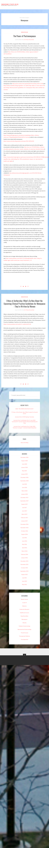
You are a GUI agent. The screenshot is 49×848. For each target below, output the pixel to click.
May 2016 (24, 544)
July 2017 (24, 507)
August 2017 (24, 504)
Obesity (24, 622)
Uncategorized (24, 639)
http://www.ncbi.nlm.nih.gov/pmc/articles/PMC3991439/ (19, 141)
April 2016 (24, 547)
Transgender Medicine (24, 636)
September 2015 (24, 571)
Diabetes (24, 606)
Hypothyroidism (24, 616)
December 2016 (24, 524)
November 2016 (24, 527)
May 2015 (24, 584)
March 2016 (24, 551)
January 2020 (24, 467)
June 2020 (24, 464)
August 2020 (24, 460)
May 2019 (24, 470)
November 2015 (24, 564)
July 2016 (24, 537)
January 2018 (24, 494)
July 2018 (24, 484)
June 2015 (24, 581)
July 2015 (24, 577)
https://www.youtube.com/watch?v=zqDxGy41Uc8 (17, 324)
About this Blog (24, 442)
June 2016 (24, 541)
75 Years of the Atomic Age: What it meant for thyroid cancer (24, 412)
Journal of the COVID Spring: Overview (24, 417)
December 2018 (24, 477)
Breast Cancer (24, 599)
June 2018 (24, 487)
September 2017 (24, 501)
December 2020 (24, 457)
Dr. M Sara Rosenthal (29, 39)
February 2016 (24, 554)
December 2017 (24, 497)
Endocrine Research (24, 609)
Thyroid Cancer (24, 632)
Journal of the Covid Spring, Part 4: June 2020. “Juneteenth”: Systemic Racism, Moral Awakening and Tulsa (24, 422)
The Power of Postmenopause (24, 36)
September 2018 (24, 480)
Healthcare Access (24, 612)
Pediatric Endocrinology (24, 626)
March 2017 (24, 514)
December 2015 (24, 561)
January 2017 (24, 521)
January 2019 (24, 474)
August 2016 (24, 534)
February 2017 (24, 517)
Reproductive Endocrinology (24, 629)
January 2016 (24, 557)
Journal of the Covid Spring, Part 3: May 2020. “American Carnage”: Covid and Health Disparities (24, 427)
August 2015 (24, 574)
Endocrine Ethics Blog (9, 4)
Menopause (24, 32)
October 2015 (24, 567)
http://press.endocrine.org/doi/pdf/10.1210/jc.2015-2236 (27, 83)
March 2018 (24, 490)
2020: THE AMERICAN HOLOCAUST (24, 408)
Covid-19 (24, 602)
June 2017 (24, 511)
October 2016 (24, 531)
